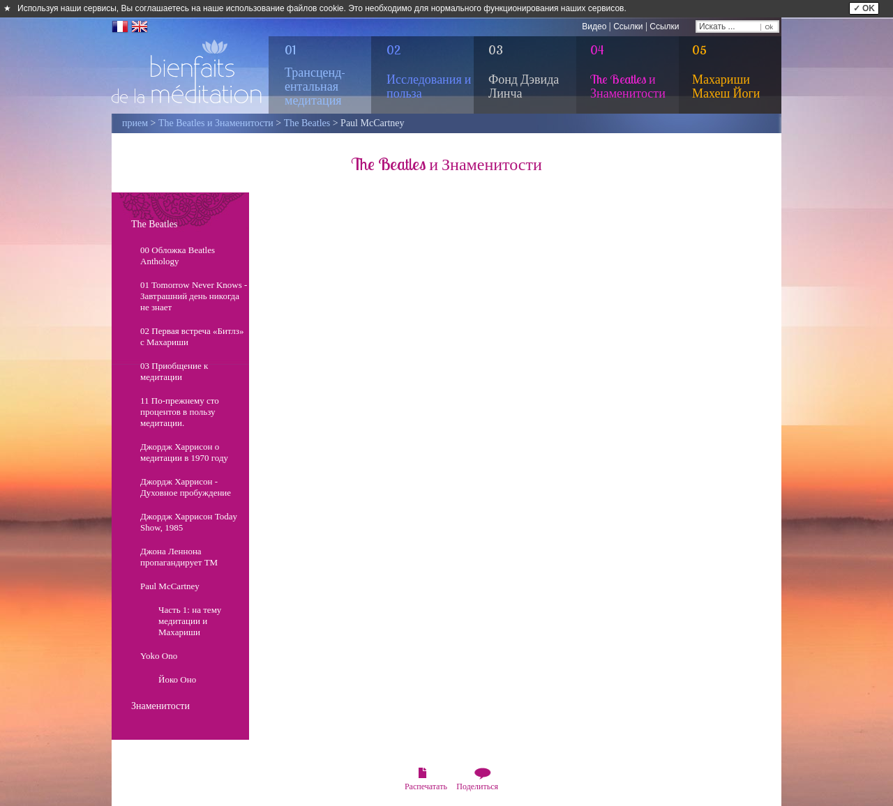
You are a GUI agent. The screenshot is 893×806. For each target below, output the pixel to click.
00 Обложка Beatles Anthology (177, 255)
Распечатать (426, 786)
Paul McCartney (170, 586)
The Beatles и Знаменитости (215, 123)
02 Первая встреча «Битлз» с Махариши (191, 336)
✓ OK (864, 8)
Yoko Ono (158, 656)
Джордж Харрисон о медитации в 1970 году (184, 452)
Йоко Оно (177, 679)
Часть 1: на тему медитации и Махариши (189, 620)
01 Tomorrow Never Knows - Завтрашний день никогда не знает (193, 296)
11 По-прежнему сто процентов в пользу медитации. (179, 411)
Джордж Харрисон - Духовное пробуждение (185, 487)
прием (135, 123)
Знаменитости (160, 706)
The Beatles (307, 123)
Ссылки (628, 26)
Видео (594, 26)
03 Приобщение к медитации (174, 371)
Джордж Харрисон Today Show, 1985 (188, 522)
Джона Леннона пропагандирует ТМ (179, 557)
